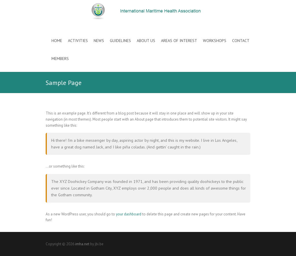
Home (56, 40)
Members (60, 58)
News (99, 40)
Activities (78, 40)
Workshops (214, 40)
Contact (240, 40)
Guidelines (120, 40)
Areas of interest (179, 40)
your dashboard (128, 214)
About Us (146, 40)
